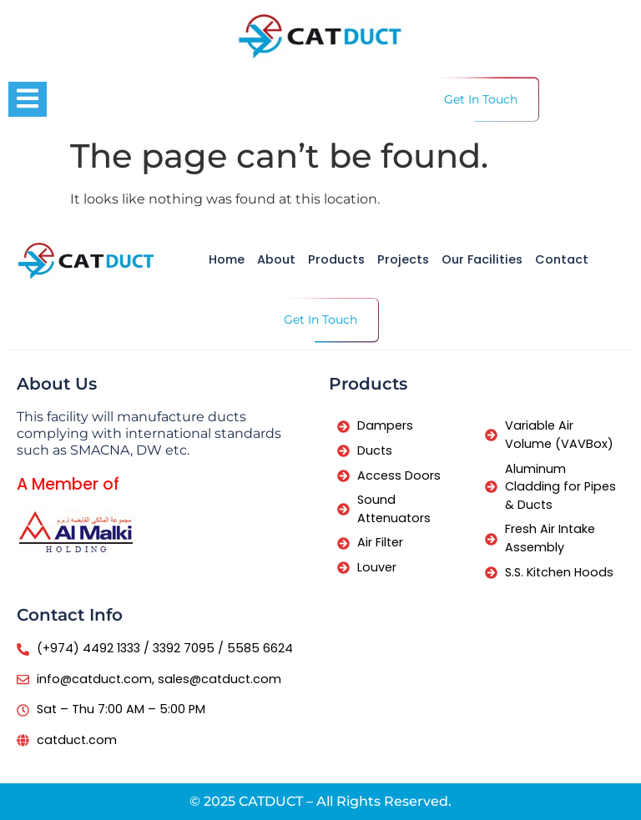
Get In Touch (480, 99)
